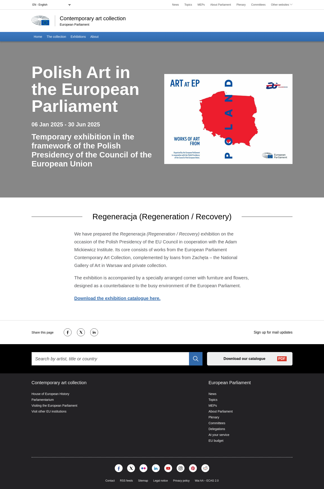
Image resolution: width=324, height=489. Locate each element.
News (175, 4)
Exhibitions (78, 36)
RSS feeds (126, 480)
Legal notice (160, 480)
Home (38, 36)
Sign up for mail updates (273, 332)
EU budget (216, 440)
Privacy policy (181, 480)
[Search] (195, 359)
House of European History (50, 394)
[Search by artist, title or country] (117, 359)
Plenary (241, 4)
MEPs (201, 4)
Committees (258, 4)
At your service (219, 435)
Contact (110, 480)
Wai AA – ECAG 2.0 (207, 480)
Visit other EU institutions (49, 411)
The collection (56, 36)
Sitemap (143, 480)
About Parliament (220, 4)
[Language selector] (51, 4)
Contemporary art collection (93, 18)
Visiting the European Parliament (54, 405)
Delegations (217, 429)
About (94, 36)
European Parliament (74, 24)
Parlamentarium (43, 400)
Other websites (281, 4)
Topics (188, 4)
